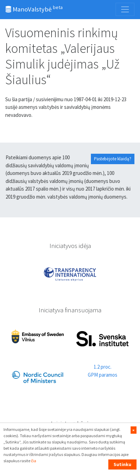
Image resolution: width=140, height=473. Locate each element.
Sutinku (122, 464)
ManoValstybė (34, 8)
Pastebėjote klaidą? (112, 159)
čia (33, 460)
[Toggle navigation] (125, 9)
